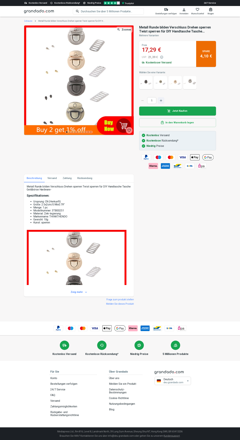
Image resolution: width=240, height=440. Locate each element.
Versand (73, 401)
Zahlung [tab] (67, 178)
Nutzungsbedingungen (125, 404)
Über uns (125, 378)
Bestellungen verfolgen (73, 384)
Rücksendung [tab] (85, 178)
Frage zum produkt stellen (120, 299)
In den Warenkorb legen (177, 122)
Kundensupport (172, 436)
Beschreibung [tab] (34, 178)
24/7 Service (210, 3)
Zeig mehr (79, 292)
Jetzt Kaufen (177, 111)
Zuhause (28, 21)
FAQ (73, 395)
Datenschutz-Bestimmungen (125, 391)
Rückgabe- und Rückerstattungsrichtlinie (73, 413)
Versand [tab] (52, 178)
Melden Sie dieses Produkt (120, 303)
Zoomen (124, 30)
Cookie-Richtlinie (125, 398)
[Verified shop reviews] (119, 2)
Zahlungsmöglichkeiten (73, 406)
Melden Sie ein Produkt (125, 384)
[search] (112, 11)
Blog (125, 409)
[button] (172, 381)
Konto (73, 378)
